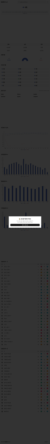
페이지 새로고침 (25, 225)
